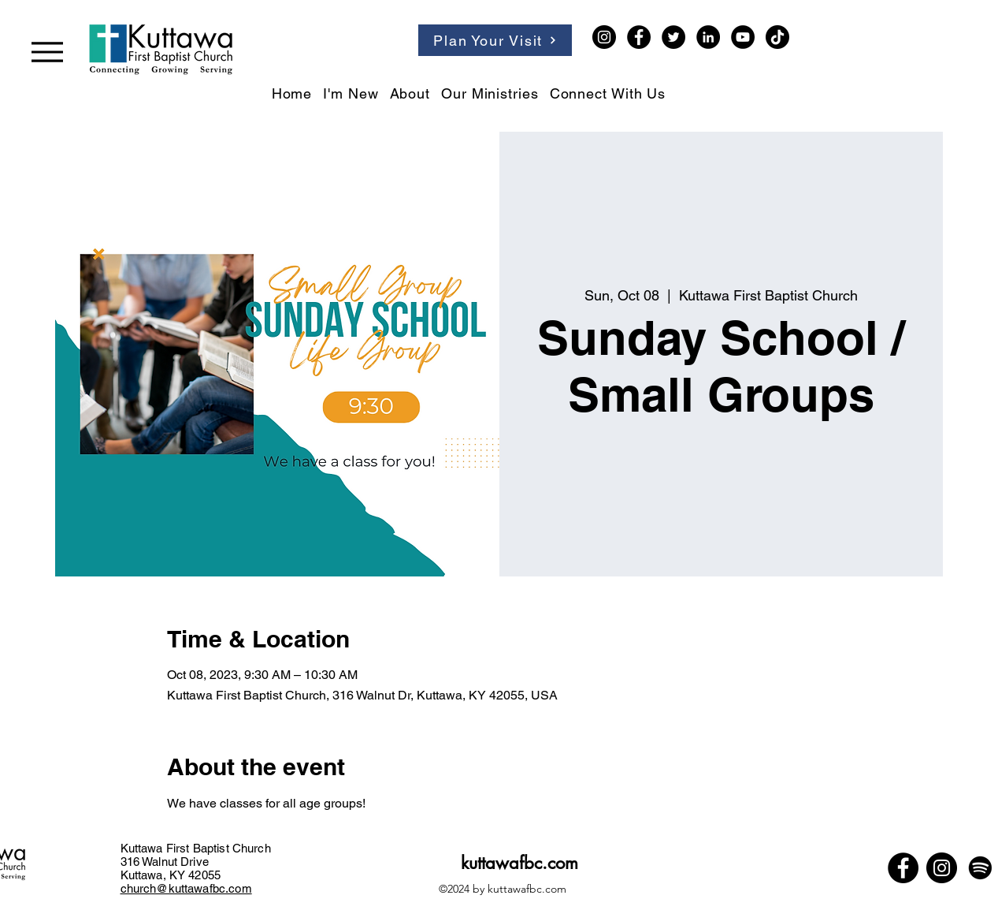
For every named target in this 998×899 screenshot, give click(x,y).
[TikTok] (777, 37)
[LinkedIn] (708, 37)
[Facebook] (639, 37)
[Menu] (47, 52)
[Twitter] (673, 37)
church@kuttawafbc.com (186, 888)
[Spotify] (980, 867)
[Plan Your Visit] (495, 40)
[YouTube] (743, 37)
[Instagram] (604, 37)
